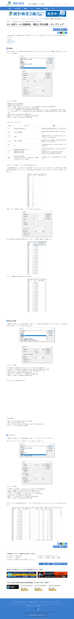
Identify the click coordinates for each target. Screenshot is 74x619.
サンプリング (11, 42)
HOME (10, 8)
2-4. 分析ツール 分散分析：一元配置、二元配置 (49, 557)
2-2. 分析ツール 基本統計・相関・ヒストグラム (49, 556)
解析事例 (38, 8)
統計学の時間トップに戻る (60, 563)
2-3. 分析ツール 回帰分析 (14, 557)
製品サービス (33, 605)
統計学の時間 (17, 8)
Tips (32, 8)
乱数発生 (10, 39)
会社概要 (27, 605)
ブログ (53, 8)
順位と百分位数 (11, 41)
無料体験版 (38, 605)
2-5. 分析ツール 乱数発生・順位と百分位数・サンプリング (21, 559)
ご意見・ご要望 (45, 563)
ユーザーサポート (45, 605)
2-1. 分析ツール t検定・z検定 (14, 556)
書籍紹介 (25, 8)
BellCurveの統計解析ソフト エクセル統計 (36, 4)
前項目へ (57, 29)
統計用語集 (46, 8)
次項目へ (63, 29)
